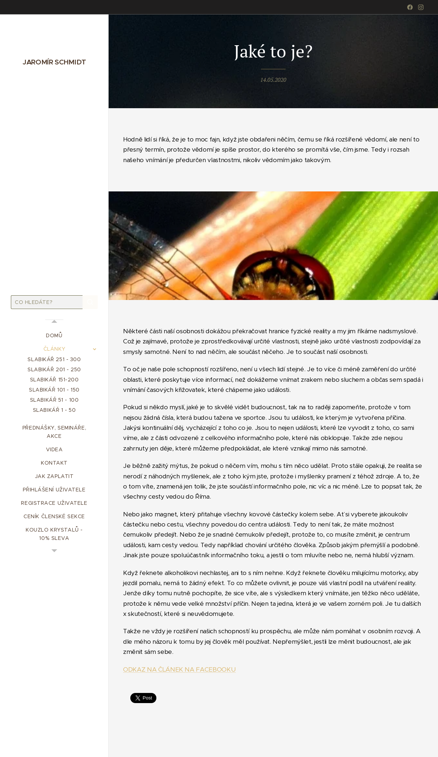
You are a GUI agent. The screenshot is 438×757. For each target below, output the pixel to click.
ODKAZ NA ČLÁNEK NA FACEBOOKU (179, 669)
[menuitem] (54, 335)
